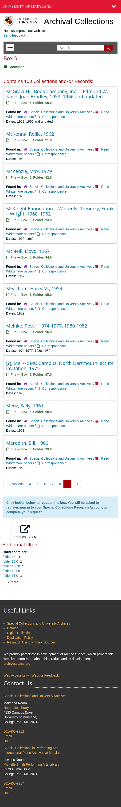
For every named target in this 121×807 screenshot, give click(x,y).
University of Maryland (27, 6)
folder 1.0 (10, 557)
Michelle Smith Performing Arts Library (31, 764)
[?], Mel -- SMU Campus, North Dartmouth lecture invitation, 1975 (60, 365)
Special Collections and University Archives (61, 112)
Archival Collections (79, 21)
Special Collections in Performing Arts (31, 748)
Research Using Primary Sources (31, 642)
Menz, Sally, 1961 (25, 405)
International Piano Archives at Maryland (33, 753)
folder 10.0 (11, 561)
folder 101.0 (12, 571)
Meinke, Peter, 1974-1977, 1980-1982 (46, 326)
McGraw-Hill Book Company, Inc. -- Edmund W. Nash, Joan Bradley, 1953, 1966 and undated (57, 94)
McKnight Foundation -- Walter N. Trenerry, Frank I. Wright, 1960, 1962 (59, 211)
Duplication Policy (20, 637)
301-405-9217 (14, 783)
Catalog (12, 628)
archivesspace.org (17, 663)
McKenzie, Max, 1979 (29, 171)
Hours (8, 741)
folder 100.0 (12, 566)
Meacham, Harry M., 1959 (34, 288)
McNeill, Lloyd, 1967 (28, 251)
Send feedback (14, 35)
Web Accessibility (16, 675)
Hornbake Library (16, 708)
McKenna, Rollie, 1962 (30, 134)
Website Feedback (45, 675)
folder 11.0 (11, 576)
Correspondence (54, 117)
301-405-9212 (14, 731)
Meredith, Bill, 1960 (27, 443)
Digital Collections (20, 633)
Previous (15, 484)
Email (8, 736)
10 (76, 484)
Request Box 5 (25, 532)
